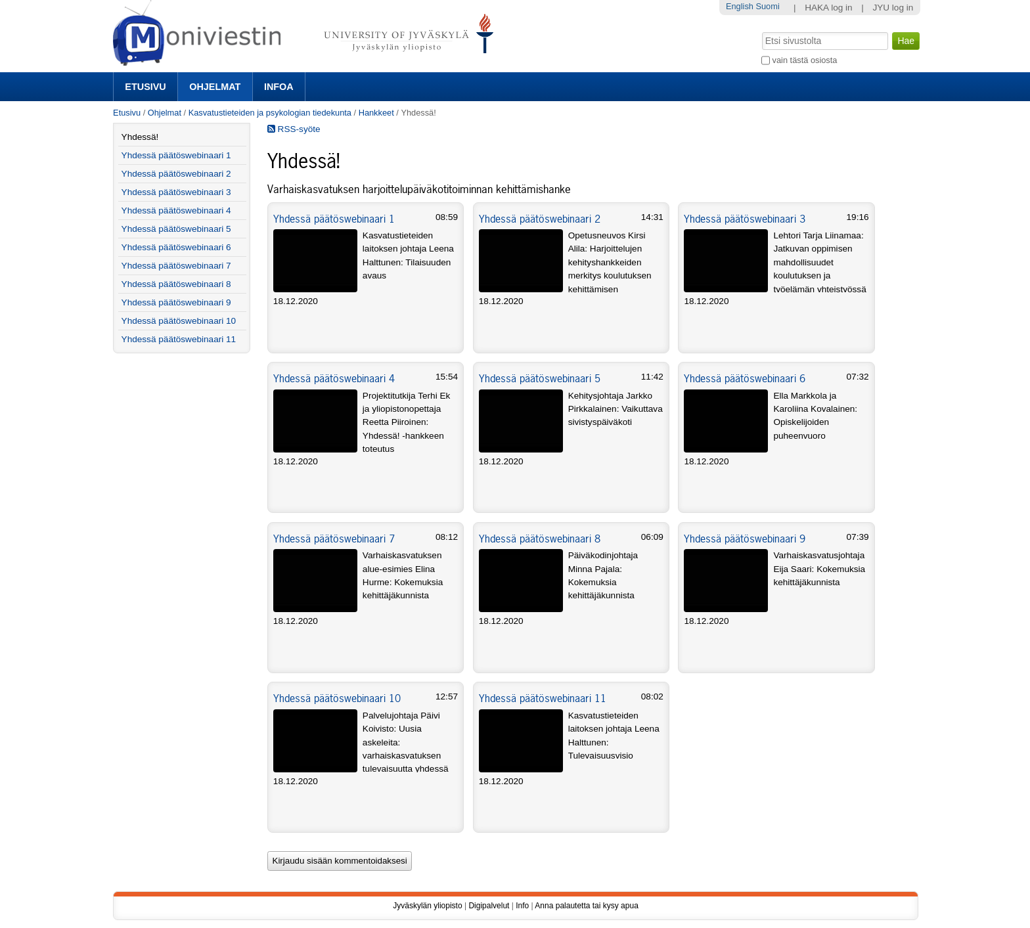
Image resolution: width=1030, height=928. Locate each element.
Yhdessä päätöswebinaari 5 (539, 378)
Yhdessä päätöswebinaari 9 (744, 538)
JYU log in (892, 7)
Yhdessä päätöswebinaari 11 (542, 698)
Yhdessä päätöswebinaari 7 (334, 538)
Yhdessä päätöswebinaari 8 (539, 538)
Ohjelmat (214, 86)
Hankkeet (376, 113)
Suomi (767, 6)
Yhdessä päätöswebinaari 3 (744, 218)
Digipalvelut (488, 905)
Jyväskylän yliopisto (427, 905)
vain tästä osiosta (805, 60)
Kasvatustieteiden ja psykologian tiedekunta (270, 113)
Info (522, 905)
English (739, 6)
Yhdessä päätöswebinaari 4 (334, 378)
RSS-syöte (294, 129)
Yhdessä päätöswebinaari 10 (337, 698)
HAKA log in (829, 7)
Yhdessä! (140, 137)
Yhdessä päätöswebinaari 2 (539, 218)
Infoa (279, 86)
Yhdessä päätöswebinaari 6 (744, 378)
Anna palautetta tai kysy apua (586, 905)
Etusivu (145, 86)
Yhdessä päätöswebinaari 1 (334, 218)
